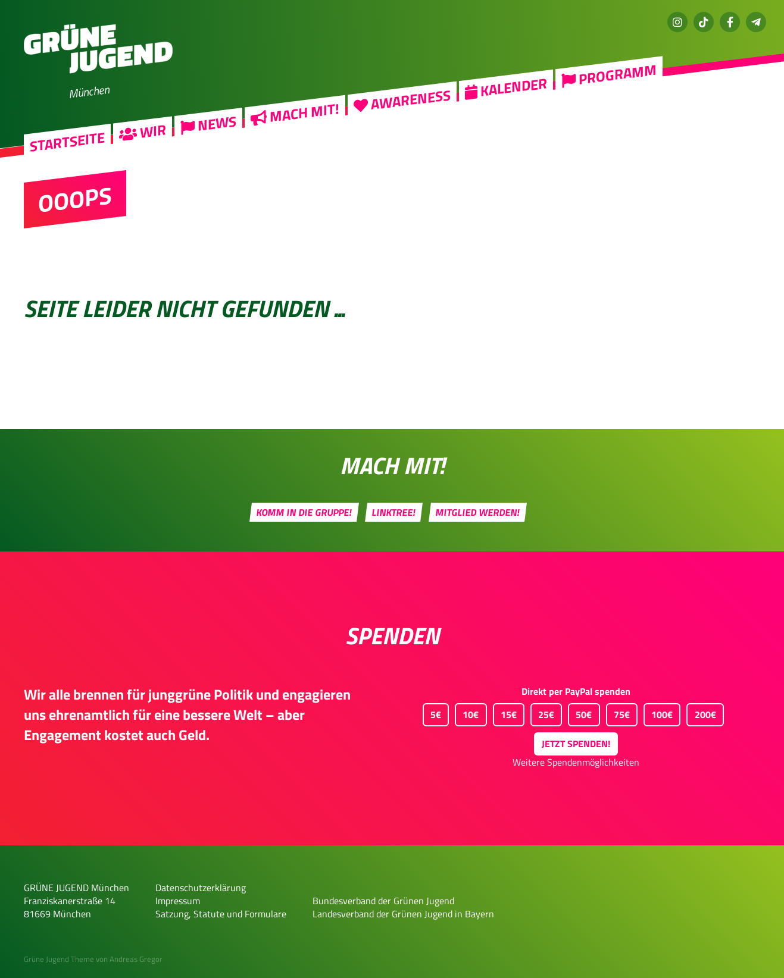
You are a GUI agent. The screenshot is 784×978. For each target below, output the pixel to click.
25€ (542, 712)
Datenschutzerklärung (200, 887)
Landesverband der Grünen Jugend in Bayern (403, 913)
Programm (609, 74)
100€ (658, 712)
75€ (618, 712)
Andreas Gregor (136, 959)
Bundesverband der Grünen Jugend (383, 900)
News (208, 124)
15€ (505, 712)
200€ (701, 712)
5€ (432, 712)
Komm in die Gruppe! (303, 512)
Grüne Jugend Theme (59, 959)
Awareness (402, 99)
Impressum (177, 900)
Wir (142, 131)
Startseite (67, 142)
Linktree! (393, 512)
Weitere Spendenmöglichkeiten (576, 762)
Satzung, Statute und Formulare (220, 913)
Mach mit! (295, 113)
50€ (580, 712)
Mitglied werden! (477, 512)
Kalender (506, 87)
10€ (467, 712)
